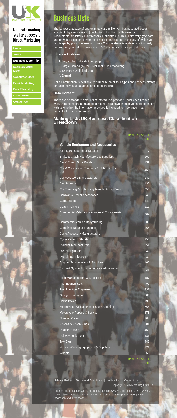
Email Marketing (23, 83)
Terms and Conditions (89, 380)
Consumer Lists (23, 76)
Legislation (113, 380)
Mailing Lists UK (144, 385)
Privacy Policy (63, 380)
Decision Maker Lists (23, 68)
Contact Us (20, 101)
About (17, 54)
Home (17, 48)
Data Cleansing (23, 89)
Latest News (21, 95)
